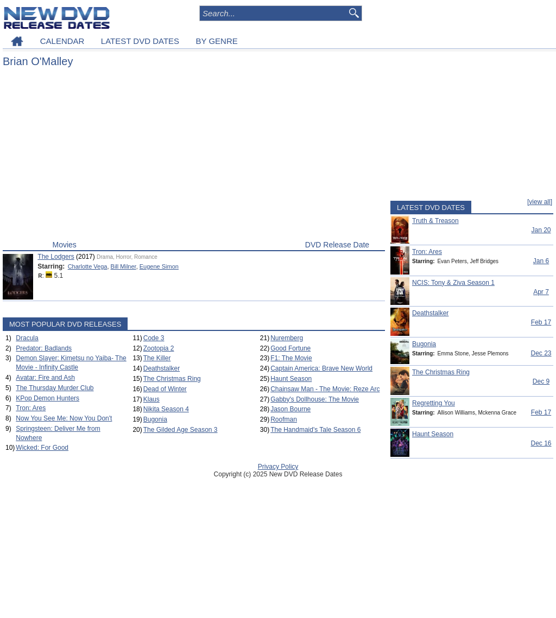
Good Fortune (290, 348)
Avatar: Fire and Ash (45, 377)
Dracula (27, 338)
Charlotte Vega (88, 266)
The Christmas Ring (172, 379)
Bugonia (155, 419)
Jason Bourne (290, 409)
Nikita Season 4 (166, 409)
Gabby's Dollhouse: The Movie (314, 399)
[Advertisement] (194, 156)
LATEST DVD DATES (140, 41)
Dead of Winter (165, 389)
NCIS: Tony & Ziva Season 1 (453, 282)
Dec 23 (540, 353)
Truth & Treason (435, 221)
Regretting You (433, 403)
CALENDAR (62, 41)
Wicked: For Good (42, 447)
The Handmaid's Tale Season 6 (315, 430)
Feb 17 (541, 322)
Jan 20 (541, 230)
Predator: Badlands (44, 348)
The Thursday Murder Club (54, 388)
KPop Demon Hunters (47, 398)
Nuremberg (286, 338)
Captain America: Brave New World (321, 368)
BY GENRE (217, 41)
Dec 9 (541, 381)
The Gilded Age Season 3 (180, 430)
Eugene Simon (159, 266)
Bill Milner (123, 266)
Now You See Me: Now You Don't (64, 418)
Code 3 (154, 338)
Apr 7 (541, 292)
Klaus (151, 399)
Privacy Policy (278, 466)
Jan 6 (541, 261)
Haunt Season (291, 379)
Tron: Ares (31, 408)
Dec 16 (540, 443)
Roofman (283, 419)
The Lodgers (55, 256)
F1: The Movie (291, 358)
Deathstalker (161, 368)
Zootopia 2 (158, 348)
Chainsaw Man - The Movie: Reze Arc (325, 389)
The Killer (157, 358)
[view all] (539, 202)
